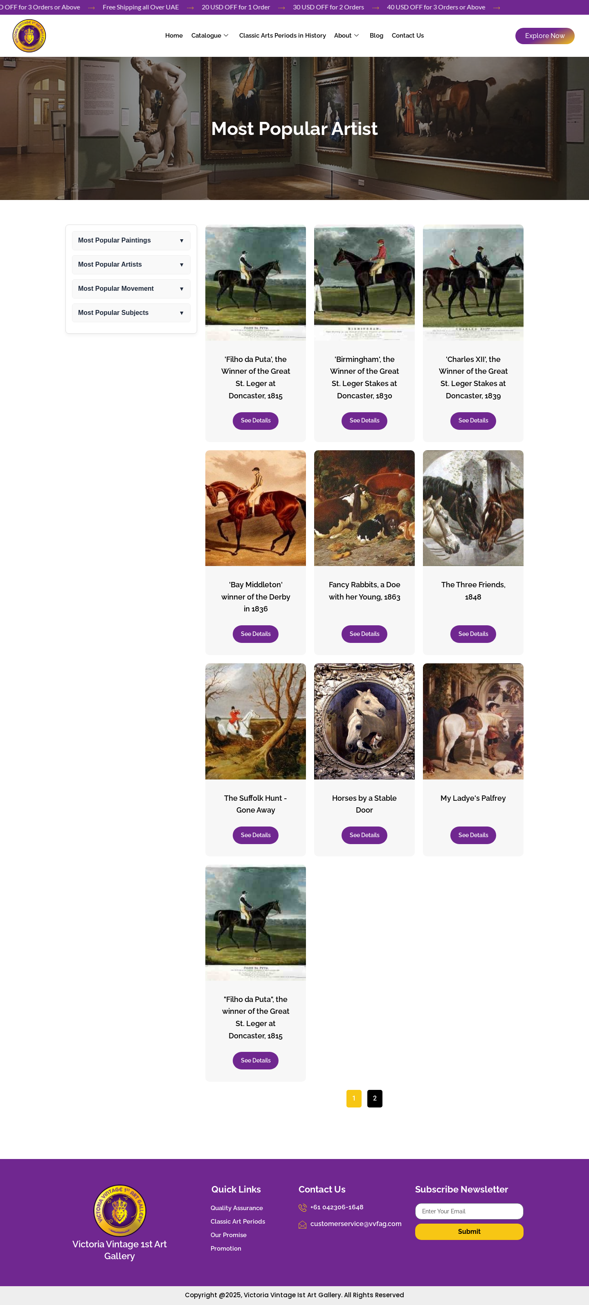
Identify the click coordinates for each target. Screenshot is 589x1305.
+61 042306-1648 (337, 1207)
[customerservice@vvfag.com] (303, 1224)
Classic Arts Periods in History (282, 35)
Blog (376, 35)
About (346, 35)
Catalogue (210, 35)
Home (175, 35)
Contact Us (407, 35)
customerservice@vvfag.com (356, 1224)
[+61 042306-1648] (303, 1208)
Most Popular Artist (294, 128)
